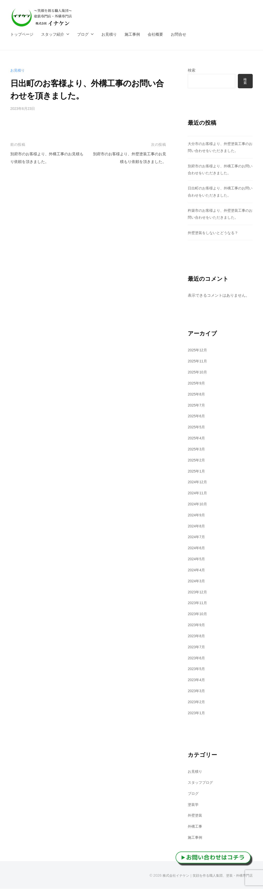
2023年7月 (197, 647)
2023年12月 (198, 592)
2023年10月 (198, 614)
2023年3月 (197, 691)
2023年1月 (197, 713)
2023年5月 (197, 669)
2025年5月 (197, 427)
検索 (191, 70)
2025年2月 (197, 460)
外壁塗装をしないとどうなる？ (215, 233)
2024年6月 (197, 548)
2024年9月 (197, 515)
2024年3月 (197, 581)
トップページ (21, 34)
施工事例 (132, 34)
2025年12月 (198, 350)
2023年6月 (197, 658)
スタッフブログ (201, 783)
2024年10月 (198, 504)
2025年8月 (197, 394)
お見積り (109, 34)
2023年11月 (198, 603)
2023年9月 (197, 625)
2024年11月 (198, 493)
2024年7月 (197, 537)
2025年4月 (197, 438)
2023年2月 (197, 702)
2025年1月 (197, 471)
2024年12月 (198, 482)
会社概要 (155, 34)
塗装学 (193, 805)
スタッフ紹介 (52, 34)
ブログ (83, 34)
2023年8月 (197, 636)
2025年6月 (197, 416)
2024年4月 (197, 570)
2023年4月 (197, 680)
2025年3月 (197, 449)
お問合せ (178, 34)
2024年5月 (197, 559)
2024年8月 (197, 526)
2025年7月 (197, 405)
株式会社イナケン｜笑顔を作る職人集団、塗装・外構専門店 (204, 876)
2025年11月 (198, 361)
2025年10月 (198, 372)
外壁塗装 (195, 816)
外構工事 (195, 827)
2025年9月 (197, 383)
